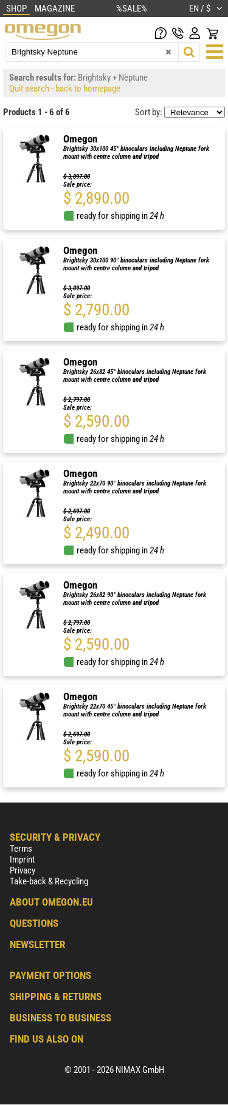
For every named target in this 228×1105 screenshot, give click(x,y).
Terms (21, 848)
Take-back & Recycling (49, 881)
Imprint (22, 859)
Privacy (22, 870)
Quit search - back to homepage (64, 88)
